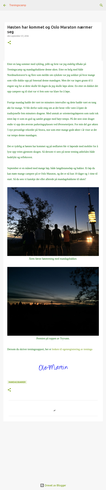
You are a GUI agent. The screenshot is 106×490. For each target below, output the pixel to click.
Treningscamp (17, 5)
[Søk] (101, 5)
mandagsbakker (17, 382)
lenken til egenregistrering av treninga (72, 349)
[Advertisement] (53, 449)
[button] (9, 43)
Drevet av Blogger (53, 485)
